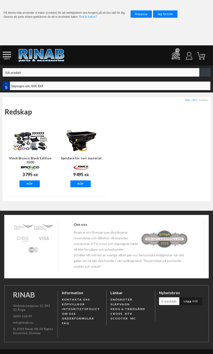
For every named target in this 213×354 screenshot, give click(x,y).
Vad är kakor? (88, 16)
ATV (194, 99)
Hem (187, 99)
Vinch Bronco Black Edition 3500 (30, 160)
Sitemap (35, 333)
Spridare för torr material (81, 158)
